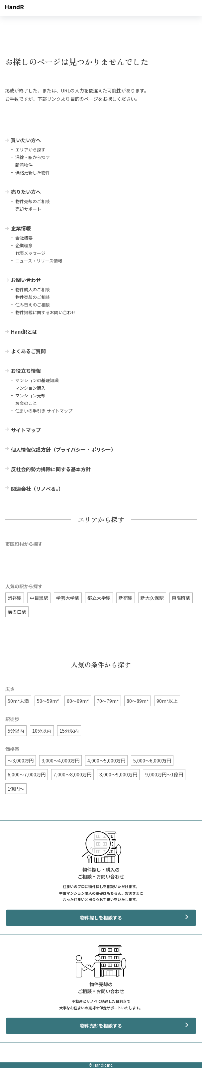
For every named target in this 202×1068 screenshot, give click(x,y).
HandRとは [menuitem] (24, 331)
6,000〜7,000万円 (27, 774)
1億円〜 (16, 788)
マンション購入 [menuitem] (30, 388)
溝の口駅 (17, 611)
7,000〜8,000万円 (72, 774)
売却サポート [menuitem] (28, 209)
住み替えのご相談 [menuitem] (32, 305)
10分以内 (41, 730)
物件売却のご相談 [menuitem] (32, 201)
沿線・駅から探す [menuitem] (32, 157)
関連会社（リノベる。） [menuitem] (37, 488)
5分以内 (16, 730)
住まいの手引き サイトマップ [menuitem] (43, 411)
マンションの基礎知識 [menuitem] (36, 380)
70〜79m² (108, 701)
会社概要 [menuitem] (24, 238)
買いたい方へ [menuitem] (26, 140)
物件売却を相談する (101, 1025)
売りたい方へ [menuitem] (26, 191)
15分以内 (69, 730)
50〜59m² (48, 701)
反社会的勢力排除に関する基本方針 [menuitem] (51, 469)
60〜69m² (78, 701)
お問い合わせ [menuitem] (26, 279)
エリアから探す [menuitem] (30, 149)
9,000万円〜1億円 (164, 774)
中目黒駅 (39, 597)
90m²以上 (167, 701)
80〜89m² (138, 701)
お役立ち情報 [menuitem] (26, 370)
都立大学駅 (99, 597)
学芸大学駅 (67, 597)
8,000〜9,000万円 (118, 774)
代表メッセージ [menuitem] (30, 253)
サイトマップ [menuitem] (26, 429)
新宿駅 (126, 597)
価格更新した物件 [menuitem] (32, 172)
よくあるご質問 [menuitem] (28, 351)
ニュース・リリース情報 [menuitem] (38, 260)
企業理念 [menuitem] (24, 245)
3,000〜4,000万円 (60, 760)
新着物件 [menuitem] (24, 165)
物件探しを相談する (101, 917)
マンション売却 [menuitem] (30, 395)
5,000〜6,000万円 (152, 760)
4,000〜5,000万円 (106, 760)
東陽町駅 (181, 597)
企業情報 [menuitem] (21, 228)
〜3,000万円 (21, 760)
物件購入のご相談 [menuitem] (32, 289)
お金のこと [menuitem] (26, 403)
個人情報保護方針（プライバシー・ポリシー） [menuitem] (63, 449)
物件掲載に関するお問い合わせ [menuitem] (45, 312)
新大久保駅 (152, 597)
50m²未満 (18, 701)
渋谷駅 (15, 597)
